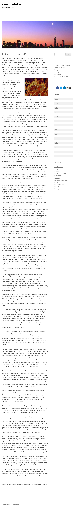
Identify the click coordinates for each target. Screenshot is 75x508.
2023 (56, 112)
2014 (56, 151)
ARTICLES (11, 13)
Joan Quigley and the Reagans (62, 76)
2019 (56, 130)
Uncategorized (58, 189)
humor (56, 182)
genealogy (57, 178)
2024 (56, 108)
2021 (56, 121)
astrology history (59, 167)
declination (57, 171)
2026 (56, 99)
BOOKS (27, 13)
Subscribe (5, 17)
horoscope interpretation (61, 180)
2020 (56, 125)
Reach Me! (61, 13)
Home (3, 13)
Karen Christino (11, 4)
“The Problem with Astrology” (62, 65)
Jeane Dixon (57, 74)
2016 (56, 143)
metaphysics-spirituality (61, 184)
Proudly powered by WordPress (10, 504)
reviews (56, 186)
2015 (56, 147)
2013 (56, 156)
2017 (56, 138)
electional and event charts (62, 173)
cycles (56, 169)
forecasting (57, 175)
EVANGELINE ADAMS (38, 13)
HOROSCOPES (51, 13)
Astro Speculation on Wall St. (62, 72)
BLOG (19, 13)
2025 (56, 103)
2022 (56, 116)
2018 (56, 134)
